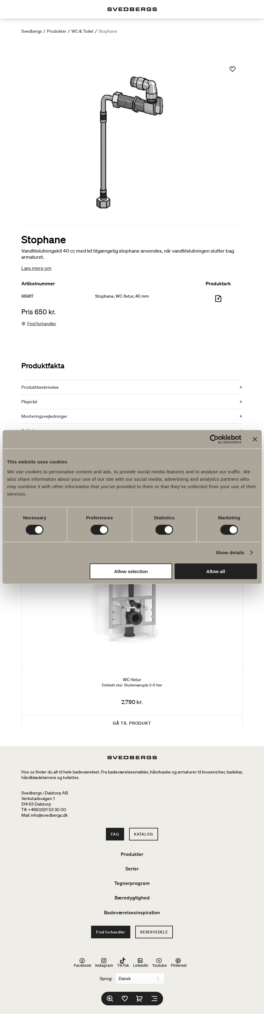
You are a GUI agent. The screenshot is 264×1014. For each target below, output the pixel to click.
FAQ (115, 834)
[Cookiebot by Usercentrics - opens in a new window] (214, 439)
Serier (132, 868)
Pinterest (178, 963)
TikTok (123, 963)
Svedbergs (31, 31)
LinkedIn (140, 963)
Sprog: (106, 978)
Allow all (215, 571)
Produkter (56, 31)
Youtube (159, 963)
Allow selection (131, 571)
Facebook (82, 963)
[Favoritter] (124, 998)
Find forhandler (41, 323)
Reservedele (154, 932)
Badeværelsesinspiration (132, 912)
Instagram (104, 963)
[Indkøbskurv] (139, 998)
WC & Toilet (82, 31)
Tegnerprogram (132, 883)
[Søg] (110, 998)
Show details (230, 552)
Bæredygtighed (132, 898)
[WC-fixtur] (132, 616)
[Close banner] (255, 439)
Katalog (143, 834)
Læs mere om (36, 268)
